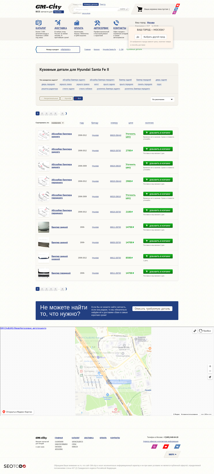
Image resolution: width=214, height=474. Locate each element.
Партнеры (58, 446)
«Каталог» (65, 49)
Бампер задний (60, 227)
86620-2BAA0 (115, 135)
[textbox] (96, 9)
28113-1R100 (86, 13)
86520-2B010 (115, 197)
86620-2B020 (115, 166)
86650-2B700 (115, 242)
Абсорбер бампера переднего (62, 181)
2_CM (121, 49)
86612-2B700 (115, 258)
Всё (79, 98)
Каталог (97, 49)
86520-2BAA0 (115, 181)
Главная (87, 49)
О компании (59, 441)
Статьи (74, 444)
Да (138, 37)
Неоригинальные (51, 98)
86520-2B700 (115, 212)
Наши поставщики (61, 444)
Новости (75, 446)
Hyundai (57, 12)
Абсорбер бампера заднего (62, 135)
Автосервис (59, 449)
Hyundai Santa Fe (109, 49)
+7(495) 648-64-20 (170, 437)
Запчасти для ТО (77, 441)
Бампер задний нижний (60, 257)
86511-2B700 (115, 273)
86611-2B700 (115, 227)
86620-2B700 (115, 151)
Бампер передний (61, 272)
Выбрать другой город (154, 37)
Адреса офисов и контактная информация (160, 441)
